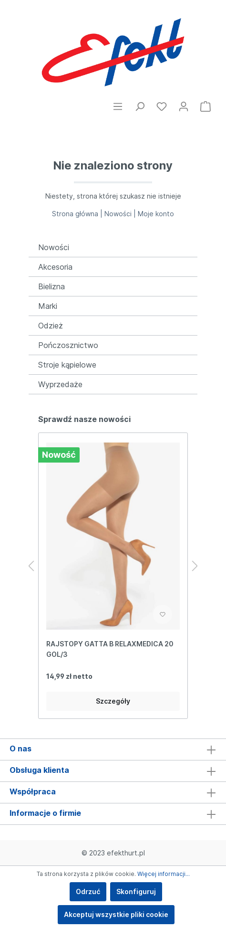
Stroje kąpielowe (67, 364)
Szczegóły (113, 701)
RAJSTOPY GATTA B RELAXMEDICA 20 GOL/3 (110, 649)
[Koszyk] (205, 106)
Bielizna (51, 286)
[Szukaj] (140, 106)
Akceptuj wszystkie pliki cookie (116, 914)
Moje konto (156, 214)
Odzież (50, 325)
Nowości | (121, 214)
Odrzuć (88, 891)
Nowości (53, 247)
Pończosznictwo (68, 345)
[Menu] (118, 106)
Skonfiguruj (136, 891)
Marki (47, 306)
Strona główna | (78, 214)
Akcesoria (55, 267)
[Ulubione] (162, 106)
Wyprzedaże (60, 384)
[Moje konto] (184, 106)
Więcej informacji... (163, 873)
